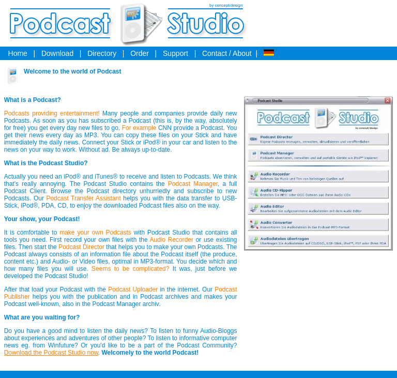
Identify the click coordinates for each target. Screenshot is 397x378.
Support (175, 53)
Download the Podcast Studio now (51, 352)
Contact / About (227, 53)
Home (17, 53)
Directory (101, 53)
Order (139, 53)
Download (57, 53)
